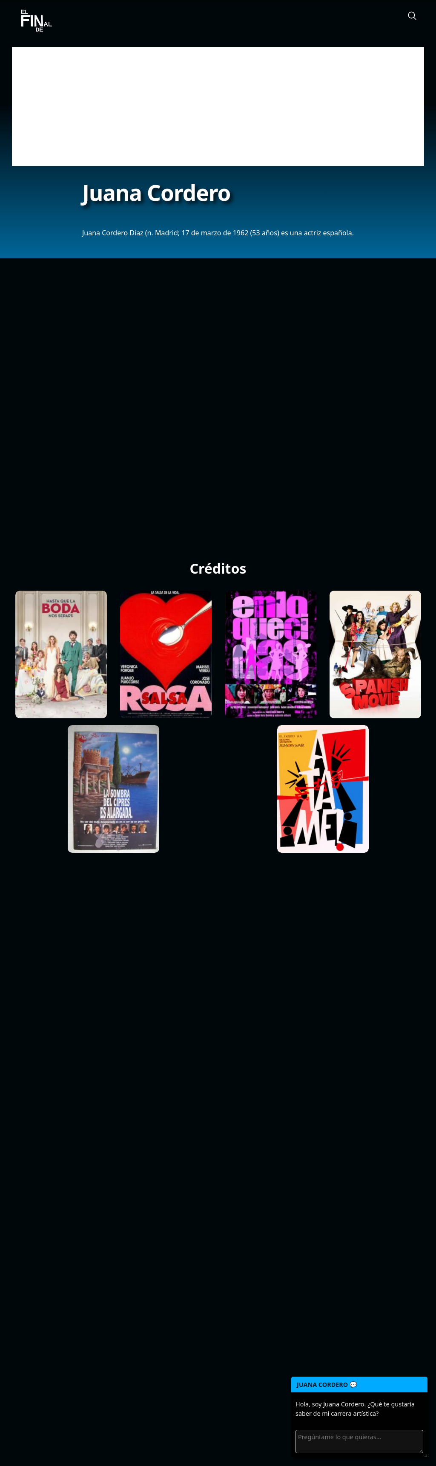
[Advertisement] (218, 106)
